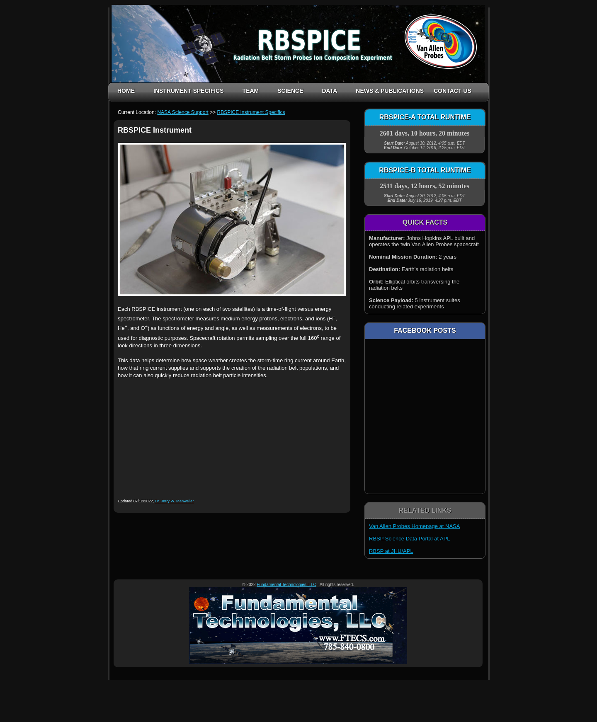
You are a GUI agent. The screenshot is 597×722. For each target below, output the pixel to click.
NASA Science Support (182, 112)
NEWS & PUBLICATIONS (390, 90)
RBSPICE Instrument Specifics (251, 112)
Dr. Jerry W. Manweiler (174, 501)
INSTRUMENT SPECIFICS (188, 90)
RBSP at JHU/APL (391, 551)
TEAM (251, 90)
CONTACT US (452, 90)
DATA (329, 90)
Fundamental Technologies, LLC (286, 584)
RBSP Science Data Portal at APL (409, 538)
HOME (126, 90)
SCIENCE (290, 90)
